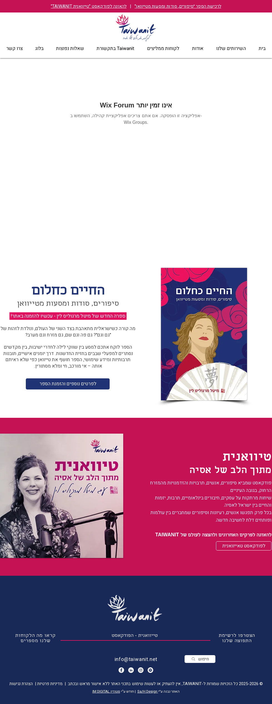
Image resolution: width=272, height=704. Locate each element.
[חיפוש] (200, 659)
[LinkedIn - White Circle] (131, 670)
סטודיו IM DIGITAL (106, 691)
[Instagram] (140, 670)
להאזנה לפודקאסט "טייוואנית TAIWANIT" (89, 6)
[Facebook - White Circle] (121, 670)
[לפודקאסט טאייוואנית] (243, 545)
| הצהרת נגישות (22, 684)
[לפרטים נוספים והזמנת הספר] (68, 383)
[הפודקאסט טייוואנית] (150, 670)
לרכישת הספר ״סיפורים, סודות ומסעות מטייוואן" (178, 6)
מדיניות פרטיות (49, 684)
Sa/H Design (147, 691)
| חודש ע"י (128, 691)
